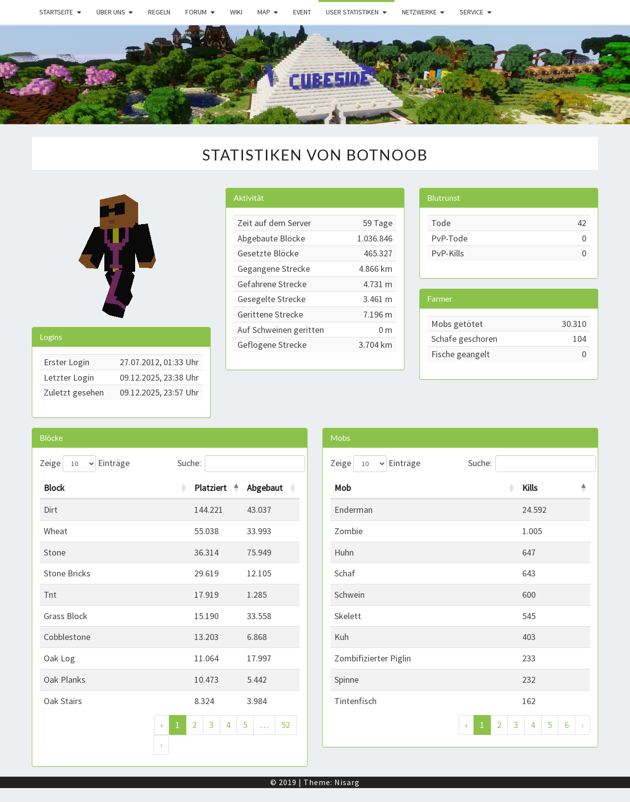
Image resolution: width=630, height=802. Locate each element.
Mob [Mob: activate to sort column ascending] (342, 487)
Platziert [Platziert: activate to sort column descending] (210, 487)
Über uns (110, 11)
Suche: (238, 463)
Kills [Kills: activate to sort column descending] (530, 487)
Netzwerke (419, 11)
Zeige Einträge (85, 463)
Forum (196, 11)
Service (471, 11)
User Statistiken (352, 11)
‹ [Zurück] (161, 724)
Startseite (56, 11)
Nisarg (347, 782)
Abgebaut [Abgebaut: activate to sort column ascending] (265, 487)
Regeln (159, 11)
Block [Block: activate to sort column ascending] (54, 487)
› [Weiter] (161, 744)
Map (263, 11)
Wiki (236, 11)
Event (302, 11)
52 (285, 724)
